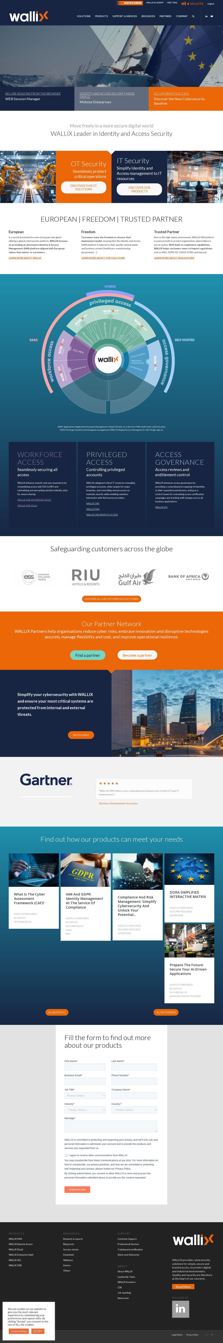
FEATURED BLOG (22, 921)
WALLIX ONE (15, 1265)
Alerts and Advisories (128, 1254)
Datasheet (68, 1254)
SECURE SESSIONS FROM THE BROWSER (32, 93)
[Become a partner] (137, 655)
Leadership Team (126, 1276)
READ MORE (17, 75)
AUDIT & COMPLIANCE (25, 914)
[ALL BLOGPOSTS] (56, 1012)
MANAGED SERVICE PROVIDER (185, 996)
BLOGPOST (20, 917)
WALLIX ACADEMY (155, 2)
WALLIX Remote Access (21, 1244)
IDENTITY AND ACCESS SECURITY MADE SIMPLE (107, 95)
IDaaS (69, 929)
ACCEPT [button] (37, 1331)
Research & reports (73, 1238)
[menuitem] (155, 2)
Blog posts (68, 1244)
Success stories (71, 1249)
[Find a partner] (87, 655)
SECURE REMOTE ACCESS (171, 93)
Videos (66, 1270)
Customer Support (127, 1238)
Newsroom (123, 1298)
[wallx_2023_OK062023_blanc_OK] (29, 16)
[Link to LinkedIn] (206, 16)
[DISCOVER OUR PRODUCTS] (139, 189)
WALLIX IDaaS (16, 1249)
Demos (67, 1265)
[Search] (193, 16)
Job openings (124, 1292)
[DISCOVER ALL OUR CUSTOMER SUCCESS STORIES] (111, 599)
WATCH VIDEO (81, 735)
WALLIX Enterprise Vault (21, 1254)
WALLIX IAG (15, 1260)
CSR (120, 1287)
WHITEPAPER (124, 933)
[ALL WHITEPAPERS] (166, 1012)
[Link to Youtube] (211, 16)
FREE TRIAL (172, 2)
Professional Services (128, 1244)
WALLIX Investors (127, 1282)
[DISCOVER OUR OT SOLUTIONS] (83, 187)
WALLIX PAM (15, 1238)
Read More (183, 1287)
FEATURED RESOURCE (129, 929)
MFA (68, 933)
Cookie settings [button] (19, 1331)
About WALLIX (125, 1271)
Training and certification (130, 1249)
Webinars (68, 1260)
